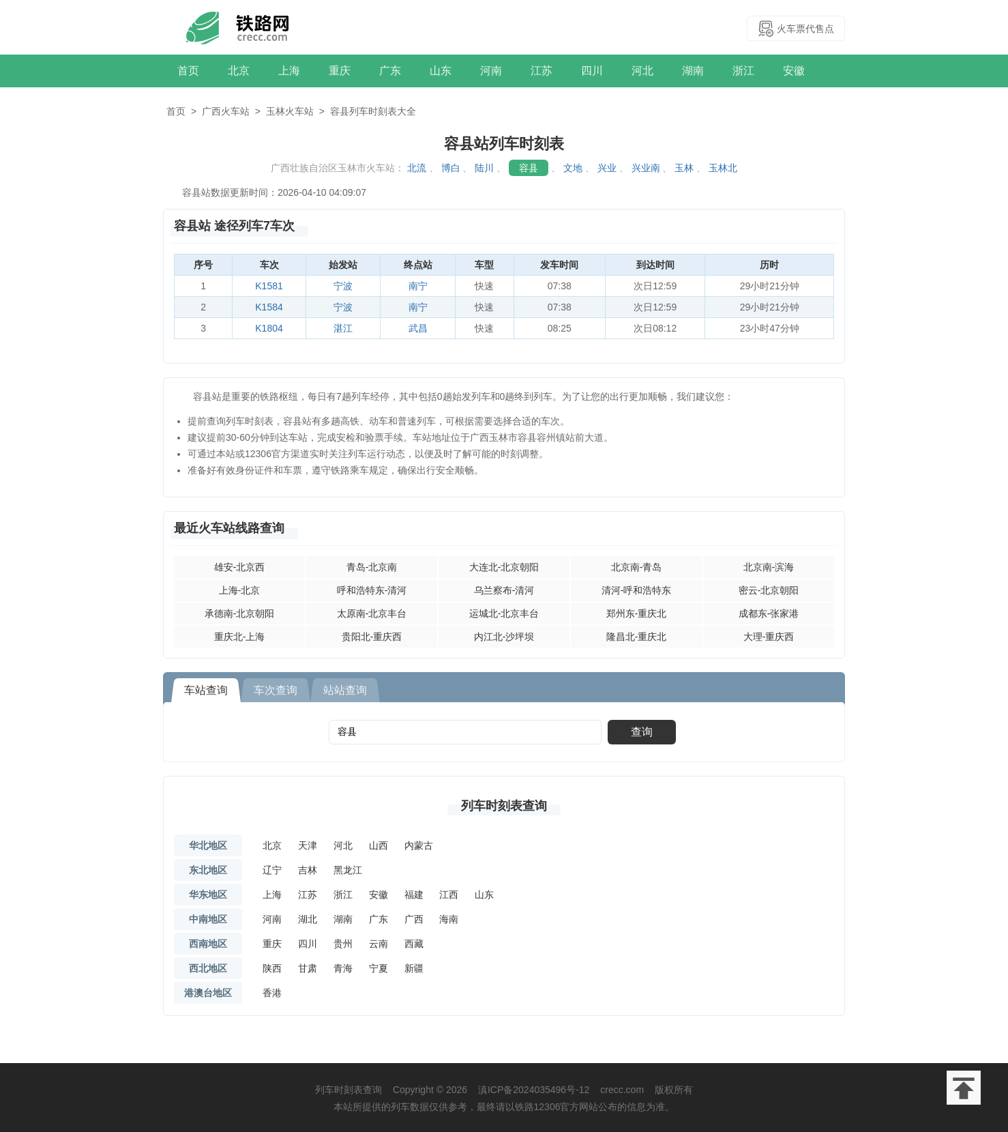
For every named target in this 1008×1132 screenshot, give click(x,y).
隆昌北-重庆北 (636, 636)
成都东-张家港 (769, 613)
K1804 (268, 328)
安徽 (794, 70)
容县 (528, 167)
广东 (390, 70)
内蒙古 (418, 845)
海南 (448, 919)
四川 (592, 70)
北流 (416, 167)
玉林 (684, 167)
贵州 (343, 943)
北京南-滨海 (769, 567)
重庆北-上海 (239, 636)
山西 (378, 845)
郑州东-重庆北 (636, 613)
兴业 (607, 167)
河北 (642, 70)
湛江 (343, 328)
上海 (289, 70)
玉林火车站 (290, 111)
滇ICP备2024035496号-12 (533, 1089)
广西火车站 (226, 111)
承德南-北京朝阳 (240, 613)
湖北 (307, 919)
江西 (448, 894)
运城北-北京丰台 (504, 613)
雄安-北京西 (239, 567)
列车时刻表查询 (504, 806)
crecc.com (622, 1089)
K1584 (268, 307)
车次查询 (275, 690)
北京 (239, 70)
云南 (378, 943)
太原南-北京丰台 (372, 613)
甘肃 (307, 968)
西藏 (414, 943)
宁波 (343, 285)
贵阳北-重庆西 (372, 636)
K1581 (268, 285)
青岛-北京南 (372, 567)
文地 (572, 167)
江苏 (541, 70)
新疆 (414, 968)
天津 (307, 845)
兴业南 (646, 167)
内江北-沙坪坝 (504, 636)
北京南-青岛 (636, 567)
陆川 (484, 167)
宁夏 (378, 968)
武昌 (418, 328)
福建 (414, 894)
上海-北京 (240, 590)
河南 (491, 70)
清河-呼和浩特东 (637, 590)
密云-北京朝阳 (769, 590)
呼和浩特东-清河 (372, 590)
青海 (343, 968)
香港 (272, 992)
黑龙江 (347, 870)
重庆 (340, 70)
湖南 (693, 70)
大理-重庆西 (769, 636)
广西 (414, 919)
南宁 (418, 285)
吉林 (307, 870)
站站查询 (345, 690)
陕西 (272, 968)
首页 (188, 70)
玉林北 (723, 167)
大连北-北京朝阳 (504, 567)
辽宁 (272, 870)
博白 (450, 167)
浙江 (743, 70)
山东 (440, 70)
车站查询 (206, 690)
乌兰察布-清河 (504, 590)
